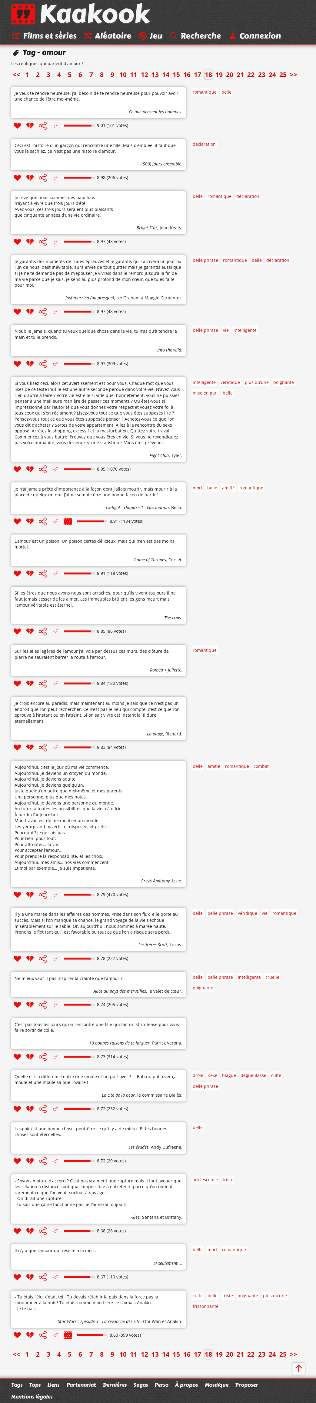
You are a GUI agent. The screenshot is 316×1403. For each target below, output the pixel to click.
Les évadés (138, 1148)
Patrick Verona (166, 1044)
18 (208, 76)
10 (123, 76)
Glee (135, 1218)
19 (219, 76)
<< (16, 76)
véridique (230, 383)
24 (272, 76)
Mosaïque (216, 1385)
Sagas (141, 1385)
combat (261, 767)
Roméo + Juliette (165, 671)
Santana (150, 1218)
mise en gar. (205, 394)
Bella (176, 509)
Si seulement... (167, 1264)
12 (144, 76)
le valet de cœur (164, 992)
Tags (16, 1385)
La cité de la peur (118, 1096)
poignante (283, 383)
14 (165, 76)
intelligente (245, 331)
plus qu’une (257, 383)
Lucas (175, 946)
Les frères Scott (152, 946)
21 (240, 76)
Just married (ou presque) (89, 299)
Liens (53, 1385)
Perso (161, 1385)
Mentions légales (31, 1397)
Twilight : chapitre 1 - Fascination (137, 509)
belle (226, 93)
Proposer (246, 1385)
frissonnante (205, 1307)
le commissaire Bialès (159, 1096)
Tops (35, 1385)
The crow (172, 619)
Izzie (176, 882)
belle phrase (205, 261)
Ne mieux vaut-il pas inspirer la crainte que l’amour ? (68, 979)
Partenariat (81, 1385)
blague (229, 1076)
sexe (212, 1076)
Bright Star (147, 229)
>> (293, 76)
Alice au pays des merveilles (120, 992)
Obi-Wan (152, 1322)
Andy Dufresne (166, 1148)
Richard (173, 735)
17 (197, 76)
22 (250, 76)
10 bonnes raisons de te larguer (119, 1044)
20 (229, 76)
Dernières (115, 1385)
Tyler (176, 456)
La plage (155, 735)
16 (187, 76)
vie (226, 331)
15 (176, 76)
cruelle (272, 978)
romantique (205, 93)
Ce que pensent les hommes (155, 113)
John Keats (170, 229)
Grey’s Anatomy (155, 882)
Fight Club (159, 456)
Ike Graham (128, 299)
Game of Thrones (150, 561)
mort (197, 489)
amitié (228, 489)
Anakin (174, 1322)
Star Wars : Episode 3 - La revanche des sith (99, 1322)
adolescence (205, 1181)
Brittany (173, 1218)
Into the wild (169, 351)
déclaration (204, 145)
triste (228, 1181)
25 (283, 76)
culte (276, 1076)
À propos (186, 1385)
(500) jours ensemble (161, 165)
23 (261, 76)
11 (133, 76)
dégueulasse (253, 1076)
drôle (198, 1076)
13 (155, 76)
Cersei (174, 561)
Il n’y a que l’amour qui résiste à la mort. (55, 1252)
